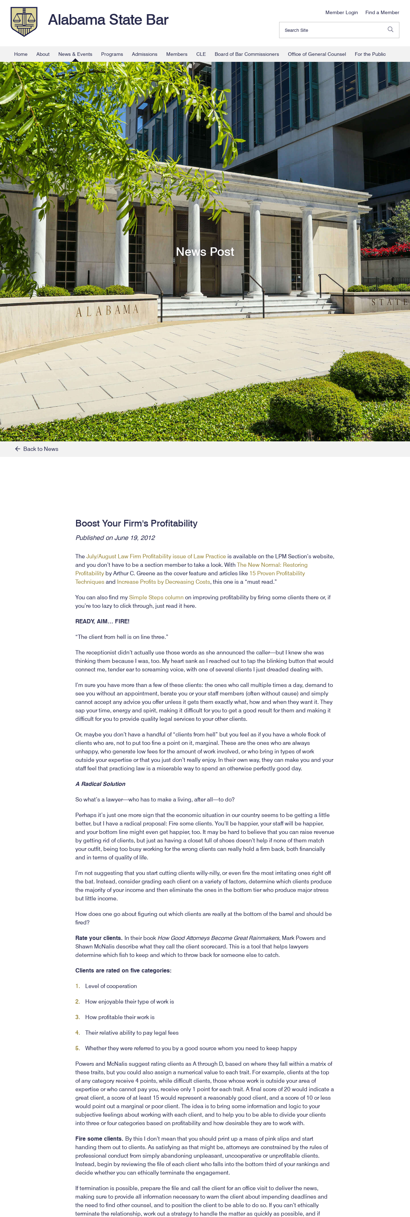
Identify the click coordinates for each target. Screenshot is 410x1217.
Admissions (144, 54)
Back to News (36, 449)
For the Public (370, 54)
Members (176, 54)
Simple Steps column (156, 597)
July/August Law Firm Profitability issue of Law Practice (156, 556)
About (43, 54)
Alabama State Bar (108, 19)
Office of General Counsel (317, 54)
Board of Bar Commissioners (247, 54)
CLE (201, 54)
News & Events (75, 54)
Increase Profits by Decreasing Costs (163, 581)
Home (21, 54)
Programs (112, 54)
